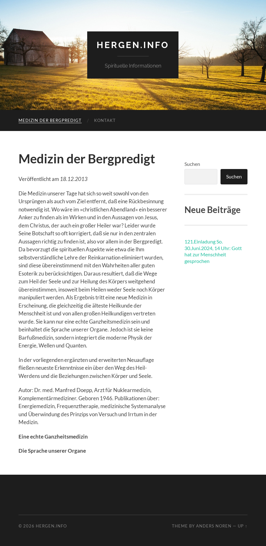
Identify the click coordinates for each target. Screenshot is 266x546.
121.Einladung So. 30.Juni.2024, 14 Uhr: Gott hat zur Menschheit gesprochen (213, 251)
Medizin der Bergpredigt (50, 120)
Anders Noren (213, 525)
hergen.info (133, 45)
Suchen (192, 164)
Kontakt (105, 120)
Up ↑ (242, 525)
